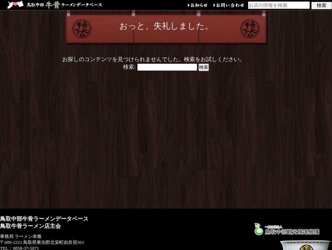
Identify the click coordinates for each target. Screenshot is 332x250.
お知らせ (198, 6)
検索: (129, 67)
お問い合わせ (229, 6)
